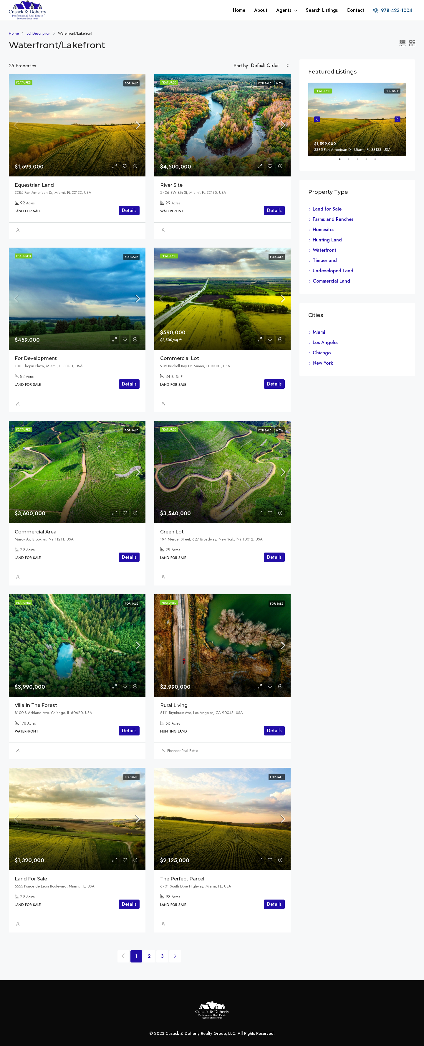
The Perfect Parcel (182, 879)
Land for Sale (327, 209)
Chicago (322, 352)
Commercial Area (36, 532)
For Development (36, 358)
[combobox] (270, 65)
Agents (283, 10)
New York (323, 363)
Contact (355, 10)
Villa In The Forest (36, 705)
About (260, 10)
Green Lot (172, 532)
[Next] (175, 956)
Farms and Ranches (333, 219)
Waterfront (324, 250)
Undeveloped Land (333, 270)
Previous (317, 119)
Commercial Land (331, 281)
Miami (319, 332)
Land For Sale (31, 879)
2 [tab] (352, 161)
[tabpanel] (357, 119)
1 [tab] (343, 161)
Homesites (323, 229)
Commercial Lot (179, 358)
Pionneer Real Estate (182, 750)
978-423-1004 (392, 10)
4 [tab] (369, 161)
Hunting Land (327, 239)
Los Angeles (325, 342)
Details (129, 210)
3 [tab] (360, 161)
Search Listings (322, 10)
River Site (171, 185)
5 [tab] (378, 161)
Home (239, 10)
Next (397, 119)
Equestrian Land (34, 185)
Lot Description (38, 33)
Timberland (325, 260)
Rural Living (174, 705)
